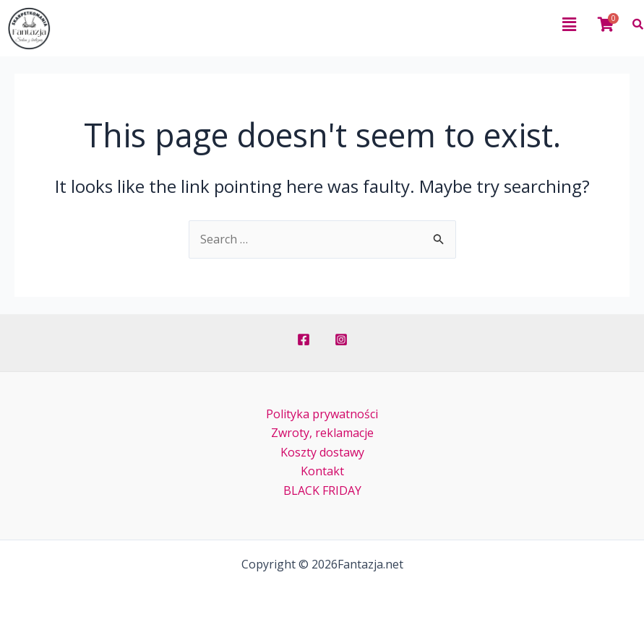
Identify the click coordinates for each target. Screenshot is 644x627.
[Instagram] (341, 339)
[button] (335, 23)
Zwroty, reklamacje (322, 433)
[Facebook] (303, 339)
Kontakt (322, 471)
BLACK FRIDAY (322, 490)
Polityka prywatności (322, 414)
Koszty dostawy (322, 452)
